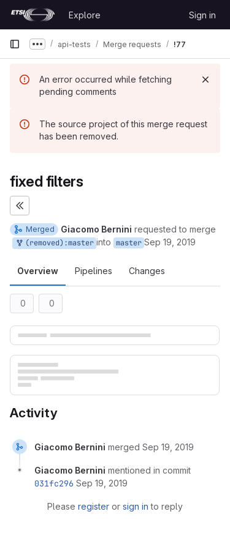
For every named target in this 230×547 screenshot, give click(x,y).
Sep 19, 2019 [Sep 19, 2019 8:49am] (170, 242)
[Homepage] (33, 14)
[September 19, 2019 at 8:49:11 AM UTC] (168, 447)
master (129, 243)
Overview (37, 271)
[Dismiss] (205, 79)
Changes (147, 271)
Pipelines (93, 271)
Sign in (202, 15)
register (93, 506)
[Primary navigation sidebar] (15, 44)
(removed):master (54, 243)
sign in (135, 506)
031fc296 (54, 483)
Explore (85, 15)
